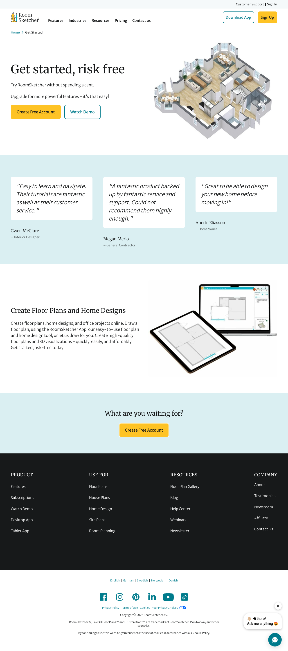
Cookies (145, 607)
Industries (77, 20)
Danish (173, 580)
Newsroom (263, 507)
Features (55, 20)
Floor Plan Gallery (184, 486)
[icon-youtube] (168, 597)
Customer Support (250, 4)
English (115, 580)
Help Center (180, 509)
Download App (238, 17)
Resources (101, 20)
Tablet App (20, 531)
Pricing (121, 20)
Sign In (272, 4)
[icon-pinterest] (135, 597)
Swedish (142, 580)
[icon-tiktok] (184, 597)
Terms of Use (129, 607)
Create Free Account (36, 112)
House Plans (99, 497)
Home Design (100, 509)
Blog (174, 497)
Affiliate (261, 518)
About (259, 484)
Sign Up (267, 17)
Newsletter (179, 531)
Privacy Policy (110, 607)
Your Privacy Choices (165, 607)
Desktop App (22, 520)
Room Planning (102, 531)
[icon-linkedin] (152, 597)
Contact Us (263, 529)
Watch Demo (82, 112)
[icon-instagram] (119, 597)
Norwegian (158, 580)
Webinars (178, 520)
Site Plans (97, 520)
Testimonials (265, 495)
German (128, 580)
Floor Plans (98, 486)
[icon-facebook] (103, 597)
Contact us (141, 20)
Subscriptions (22, 497)
